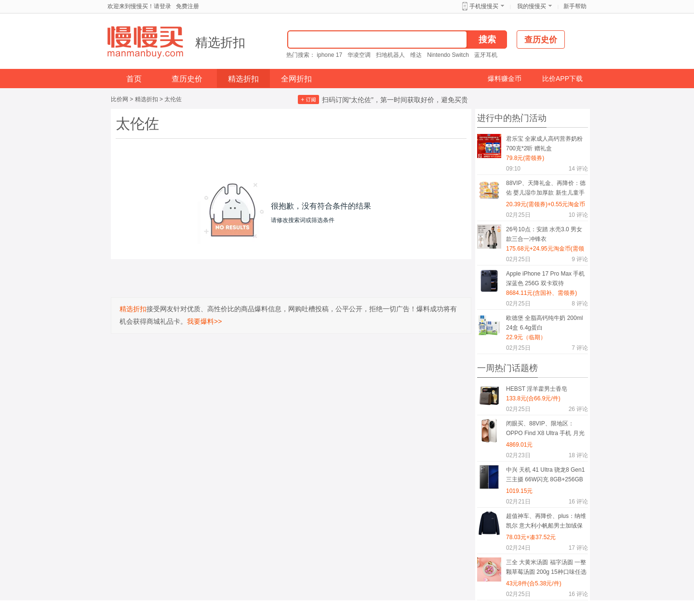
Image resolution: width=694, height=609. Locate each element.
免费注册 (187, 6)
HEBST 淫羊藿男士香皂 (536, 388)
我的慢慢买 (531, 6)
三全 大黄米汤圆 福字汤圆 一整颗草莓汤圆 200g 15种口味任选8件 (546, 569)
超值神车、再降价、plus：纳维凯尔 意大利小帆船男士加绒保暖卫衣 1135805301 (546, 522)
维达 (416, 55)
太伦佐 (173, 99)
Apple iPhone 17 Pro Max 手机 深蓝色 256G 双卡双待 (545, 278)
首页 (134, 79)
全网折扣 (296, 79)
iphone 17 (329, 55)
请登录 (162, 6)
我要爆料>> (204, 321)
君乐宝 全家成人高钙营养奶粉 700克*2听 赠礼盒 (544, 143)
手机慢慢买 (483, 6)
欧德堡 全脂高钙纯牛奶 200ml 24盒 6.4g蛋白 (544, 323)
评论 (578, 168)
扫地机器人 (390, 55)
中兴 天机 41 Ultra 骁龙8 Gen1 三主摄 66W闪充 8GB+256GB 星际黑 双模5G (545, 476)
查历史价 (187, 79)
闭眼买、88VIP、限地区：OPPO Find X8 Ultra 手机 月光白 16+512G (545, 430)
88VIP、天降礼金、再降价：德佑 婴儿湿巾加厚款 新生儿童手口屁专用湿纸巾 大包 (546, 189)
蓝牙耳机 (485, 55)
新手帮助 (575, 6)
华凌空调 (359, 55)
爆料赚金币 (504, 78)
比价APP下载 (562, 78)
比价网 (119, 99)
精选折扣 (220, 42)
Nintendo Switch (448, 55)
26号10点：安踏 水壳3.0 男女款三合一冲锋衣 (544, 234)
